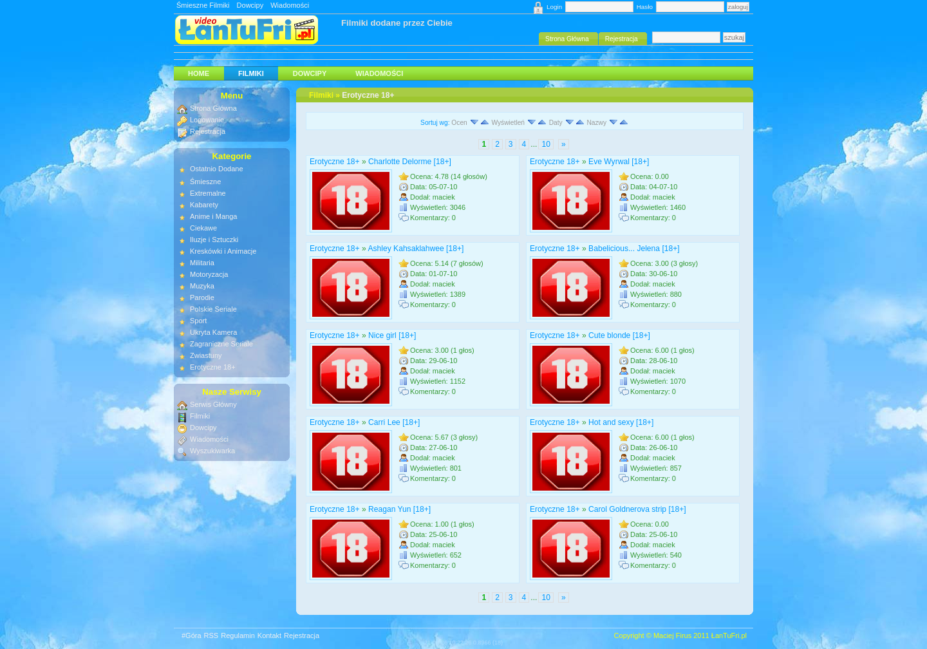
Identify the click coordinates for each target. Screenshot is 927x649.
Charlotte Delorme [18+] (409, 161)
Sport (198, 320)
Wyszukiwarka (212, 451)
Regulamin (238, 635)
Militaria (202, 263)
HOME (198, 73)
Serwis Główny (213, 404)
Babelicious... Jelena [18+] (634, 248)
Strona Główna (213, 108)
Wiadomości (289, 5)
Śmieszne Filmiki (203, 5)
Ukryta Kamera (213, 332)
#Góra (191, 635)
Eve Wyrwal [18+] (618, 161)
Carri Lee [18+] (394, 422)
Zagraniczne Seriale (221, 344)
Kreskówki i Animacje (223, 251)
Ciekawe (203, 228)
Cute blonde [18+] (619, 335)
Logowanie (207, 120)
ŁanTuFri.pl (729, 635)
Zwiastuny (206, 355)
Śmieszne (205, 181)
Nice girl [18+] (392, 335)
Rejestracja (207, 131)
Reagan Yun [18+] (399, 509)
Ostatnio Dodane (216, 169)
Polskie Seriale (213, 309)
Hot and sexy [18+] (620, 422)
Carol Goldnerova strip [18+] (637, 509)
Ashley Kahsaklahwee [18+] (416, 248)
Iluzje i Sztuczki (214, 239)
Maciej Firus (672, 635)
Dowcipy (250, 5)
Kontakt (269, 635)
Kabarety (204, 205)
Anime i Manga (213, 216)
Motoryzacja (209, 274)
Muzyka (202, 286)
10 (545, 144)
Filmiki (251, 73)
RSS (211, 635)
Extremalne (208, 193)
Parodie (202, 297)
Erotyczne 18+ (368, 95)
